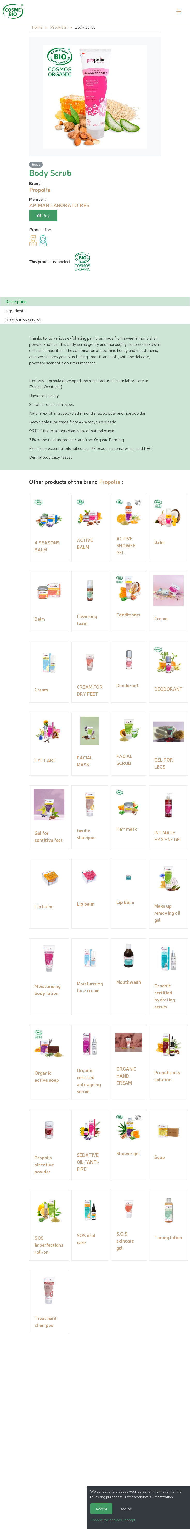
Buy (43, 215)
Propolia (109, 481)
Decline (126, 1508)
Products (58, 27)
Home (37, 27)
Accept (101, 1508)
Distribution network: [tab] (24, 319)
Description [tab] (15, 301)
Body (36, 164)
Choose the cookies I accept (112, 1519)
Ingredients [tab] (15, 310)
